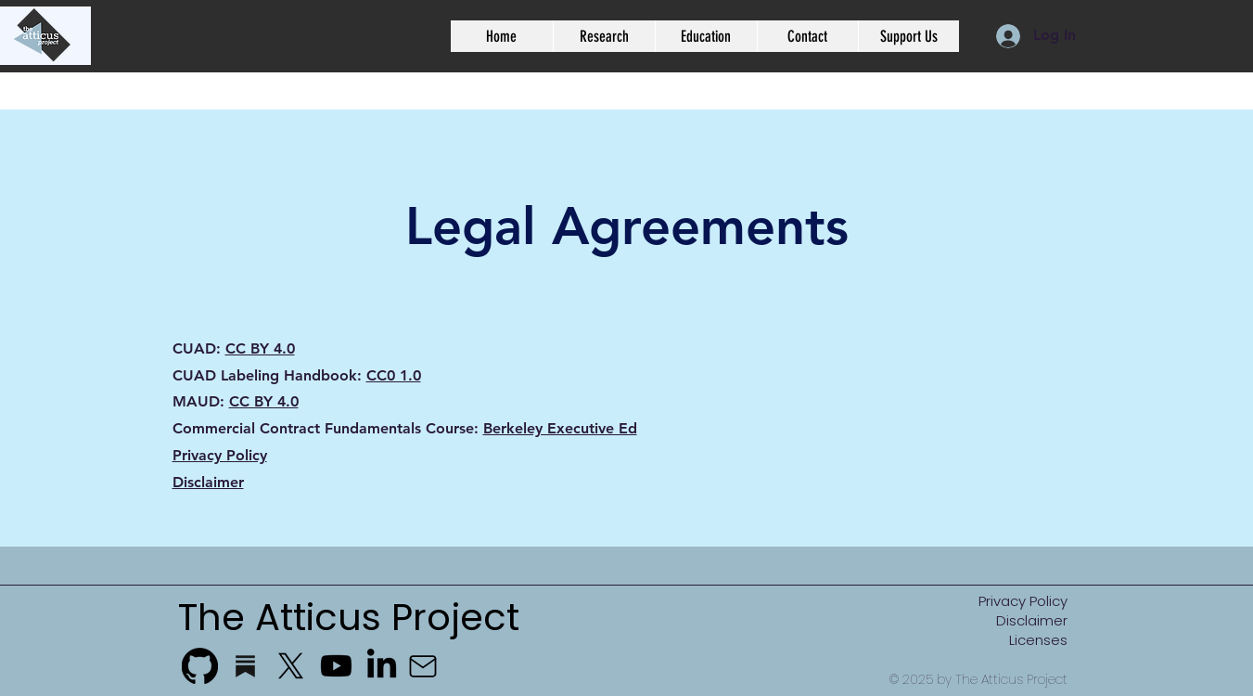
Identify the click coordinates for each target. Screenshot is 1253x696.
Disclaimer (208, 482)
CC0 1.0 (393, 375)
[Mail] (422, 666)
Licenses (1038, 640)
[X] (291, 666)
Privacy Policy (220, 455)
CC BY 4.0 (260, 348)
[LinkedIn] (382, 666)
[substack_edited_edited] (245, 666)
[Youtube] (336, 666)
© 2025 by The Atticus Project (978, 679)
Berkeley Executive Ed (560, 428)
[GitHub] (200, 666)
